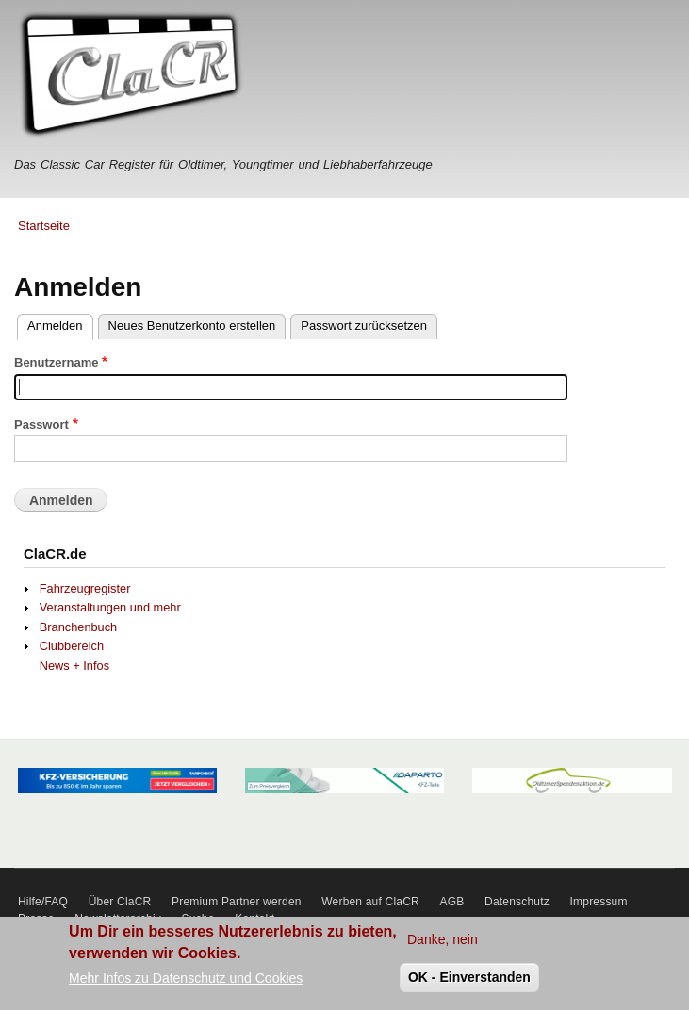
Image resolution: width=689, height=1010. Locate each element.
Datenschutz (517, 901)
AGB (452, 901)
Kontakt (254, 918)
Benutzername (56, 362)
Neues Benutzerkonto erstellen (192, 325)
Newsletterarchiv (117, 918)
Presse (36, 918)
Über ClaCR (120, 901)
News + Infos (74, 666)
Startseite (44, 226)
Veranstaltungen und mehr (110, 607)
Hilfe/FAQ (43, 901)
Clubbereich (72, 646)
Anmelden (55, 325)
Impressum (599, 901)
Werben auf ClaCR (370, 901)
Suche (198, 918)
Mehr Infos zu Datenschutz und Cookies (186, 984)
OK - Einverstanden (469, 983)
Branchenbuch (78, 627)
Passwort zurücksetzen (364, 325)
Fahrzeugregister (85, 588)
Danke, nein (442, 945)
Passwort (41, 424)
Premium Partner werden (237, 901)
